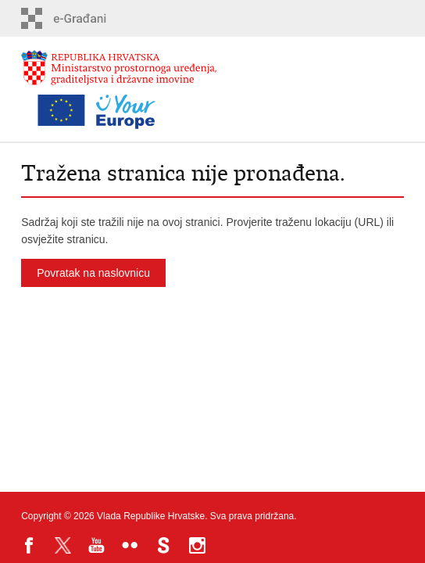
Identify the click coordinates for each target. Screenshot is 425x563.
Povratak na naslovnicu (93, 273)
